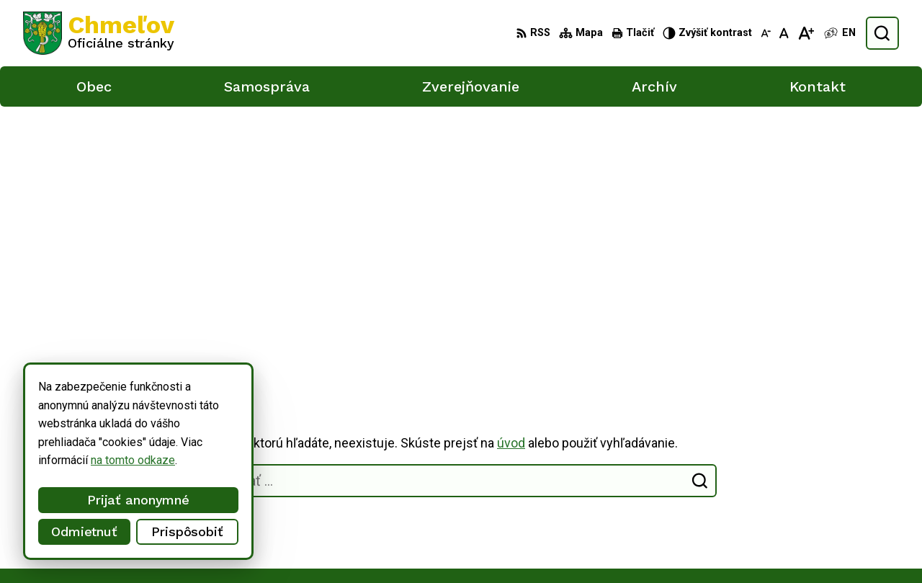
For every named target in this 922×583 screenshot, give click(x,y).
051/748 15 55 (780, 510)
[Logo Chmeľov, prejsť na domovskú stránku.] (98, 33)
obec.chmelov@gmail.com (807, 526)
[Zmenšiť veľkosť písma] (765, 33)
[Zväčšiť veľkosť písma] (805, 33)
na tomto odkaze (97, 460)
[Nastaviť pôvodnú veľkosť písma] (784, 33)
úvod (511, 185)
